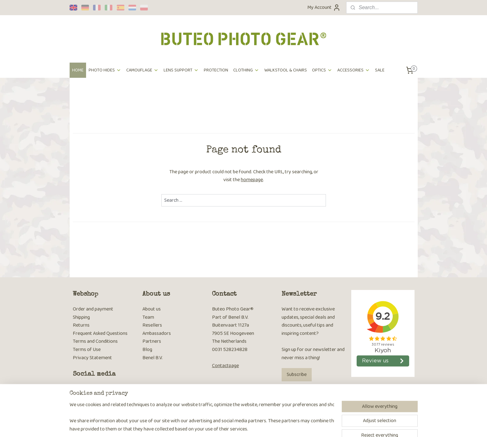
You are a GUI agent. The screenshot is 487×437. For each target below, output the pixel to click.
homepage (252, 180)
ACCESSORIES (353, 70)
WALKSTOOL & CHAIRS (285, 70)
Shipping (81, 317)
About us (151, 309)
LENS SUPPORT (181, 70)
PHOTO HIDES (105, 70)
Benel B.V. (152, 358)
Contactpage (225, 366)
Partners (151, 341)
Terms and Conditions (95, 341)
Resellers (152, 325)
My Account (323, 7)
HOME (78, 70)
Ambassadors (156, 333)
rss (240, 425)
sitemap (230, 425)
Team (148, 317)
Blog (147, 350)
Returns (81, 325)
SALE (379, 70)
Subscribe (297, 375)
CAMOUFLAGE (142, 70)
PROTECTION (216, 70)
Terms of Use (87, 350)
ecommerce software (260, 425)
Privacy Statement (92, 358)
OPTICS (322, 70)
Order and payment (93, 309)
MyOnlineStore (306, 425)
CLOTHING (246, 70)
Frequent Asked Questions (100, 333)
